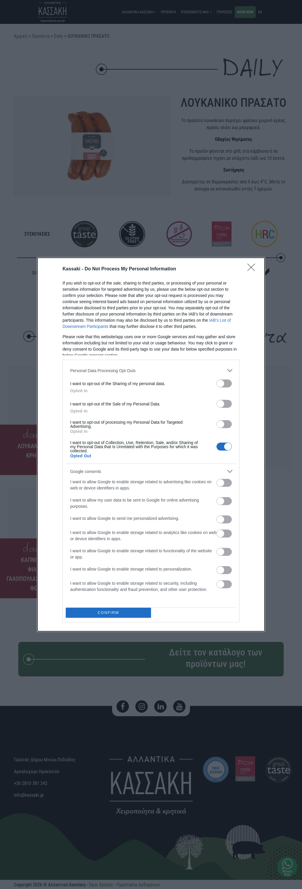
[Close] (253, 269)
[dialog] (151, 444)
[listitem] (151, 370)
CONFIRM (108, 613)
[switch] (224, 383)
